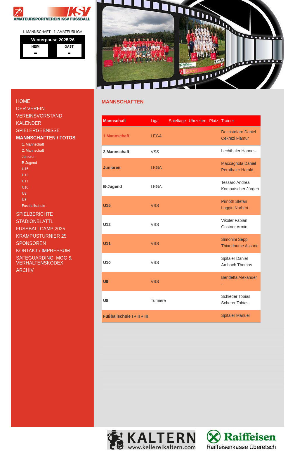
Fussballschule (33, 206)
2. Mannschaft (33, 150)
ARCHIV (25, 270)
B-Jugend (29, 163)
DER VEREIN (30, 108)
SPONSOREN (31, 243)
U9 (24, 193)
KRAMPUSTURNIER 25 (41, 236)
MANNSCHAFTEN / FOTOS (45, 137)
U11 (25, 181)
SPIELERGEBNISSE (38, 130)
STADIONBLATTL (34, 221)
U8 (24, 200)
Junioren (28, 157)
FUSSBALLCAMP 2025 (40, 228)
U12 (25, 175)
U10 (25, 187)
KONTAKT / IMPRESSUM (43, 250)
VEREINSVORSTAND (39, 115)
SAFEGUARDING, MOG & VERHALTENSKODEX (44, 260)
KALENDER (28, 123)
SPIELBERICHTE (34, 214)
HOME (23, 101)
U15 (25, 169)
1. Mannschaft (33, 144)
